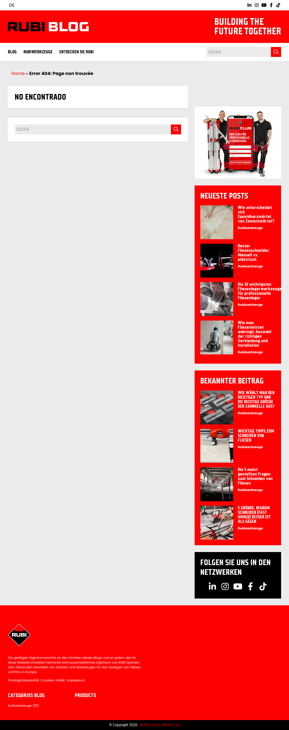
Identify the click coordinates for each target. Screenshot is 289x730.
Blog (12, 51)
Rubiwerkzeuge (38, 51)
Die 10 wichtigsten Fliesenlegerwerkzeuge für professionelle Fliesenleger (260, 291)
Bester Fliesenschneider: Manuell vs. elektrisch (254, 252)
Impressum (76, 680)
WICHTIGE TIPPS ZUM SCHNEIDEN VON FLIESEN (256, 435)
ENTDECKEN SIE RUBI (76, 51)
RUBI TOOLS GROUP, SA (160, 725)
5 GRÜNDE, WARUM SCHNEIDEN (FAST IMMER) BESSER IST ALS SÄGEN (254, 514)
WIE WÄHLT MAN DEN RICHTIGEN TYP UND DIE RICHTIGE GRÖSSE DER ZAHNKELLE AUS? (256, 399)
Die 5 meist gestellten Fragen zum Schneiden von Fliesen (255, 476)
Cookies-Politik (53, 680)
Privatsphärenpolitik (23, 680)
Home (18, 73)
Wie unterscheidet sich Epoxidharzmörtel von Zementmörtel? (256, 214)
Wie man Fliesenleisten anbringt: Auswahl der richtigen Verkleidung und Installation (254, 334)
